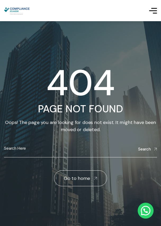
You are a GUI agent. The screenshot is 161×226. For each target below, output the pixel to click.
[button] (146, 211)
